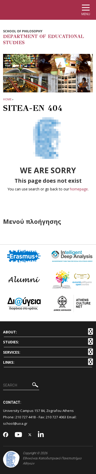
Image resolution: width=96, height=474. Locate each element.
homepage (79, 189)
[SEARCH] (21, 385)
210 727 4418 (25, 417)
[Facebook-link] (5, 435)
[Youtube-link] (18, 434)
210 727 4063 (56, 417)
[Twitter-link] (30, 434)
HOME (7, 99)
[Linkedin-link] (41, 434)
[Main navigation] (85, 10)
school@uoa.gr (15, 423)
